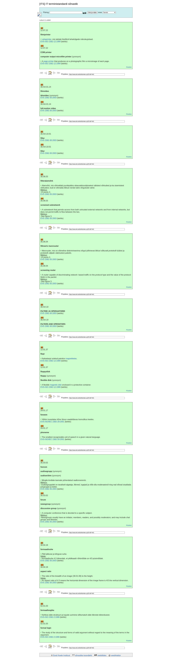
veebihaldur (116, 655)
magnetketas (71, 359)
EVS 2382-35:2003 (48, 194)
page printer (49, 61)
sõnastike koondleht (83, 655)
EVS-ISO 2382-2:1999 (49, 617)
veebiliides (101, 655)
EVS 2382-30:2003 (48, 98)
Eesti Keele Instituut (61, 655)
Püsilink (129, 67)
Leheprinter (46, 39)
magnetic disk (56, 385)
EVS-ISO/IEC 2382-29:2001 (52, 422)
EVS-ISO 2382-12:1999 (50, 42)
